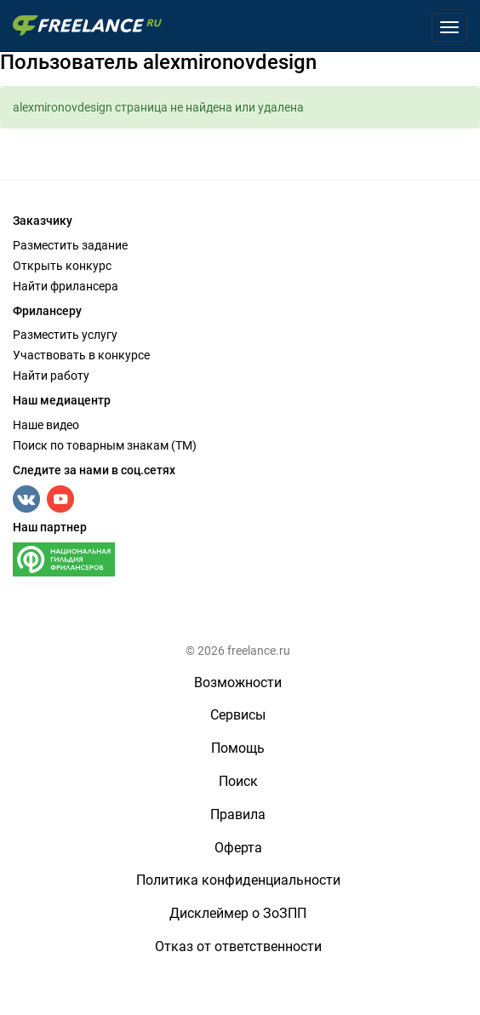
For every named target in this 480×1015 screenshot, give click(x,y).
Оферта (238, 848)
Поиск (238, 781)
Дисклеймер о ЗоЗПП (237, 913)
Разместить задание (70, 245)
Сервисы (238, 715)
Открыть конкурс (62, 265)
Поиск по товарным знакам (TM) (105, 445)
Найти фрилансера (65, 286)
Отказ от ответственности (238, 946)
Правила (238, 814)
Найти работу (51, 375)
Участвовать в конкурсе (81, 355)
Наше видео (46, 425)
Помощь (238, 748)
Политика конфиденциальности (238, 880)
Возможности (238, 682)
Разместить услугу (65, 334)
